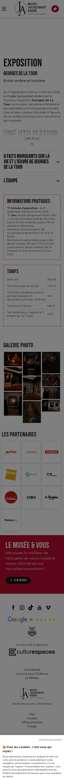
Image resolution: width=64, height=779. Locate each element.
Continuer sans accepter (50, 754)
